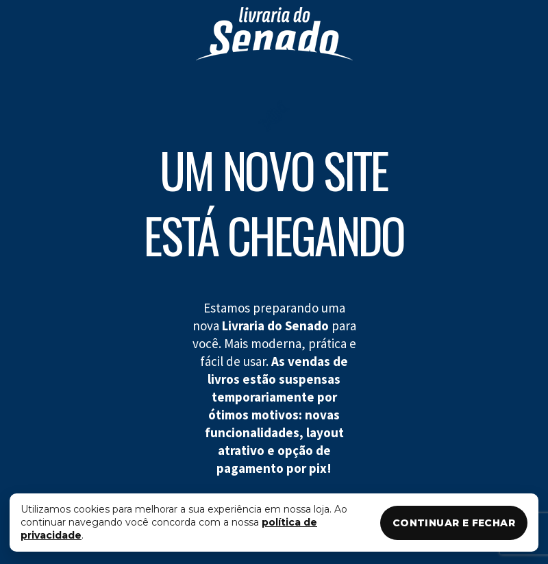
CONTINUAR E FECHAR (454, 523)
